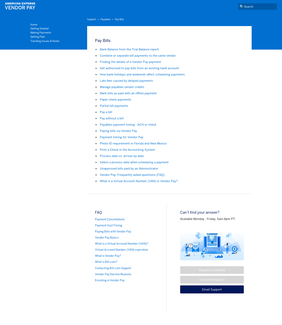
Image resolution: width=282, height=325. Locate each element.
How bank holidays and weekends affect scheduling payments (142, 74)
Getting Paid (37, 36)
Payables (105, 19)
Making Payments (40, 32)
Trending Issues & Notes (45, 41)
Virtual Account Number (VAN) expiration (121, 249)
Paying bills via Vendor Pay (118, 131)
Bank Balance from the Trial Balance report (129, 49)
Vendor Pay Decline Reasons (113, 274)
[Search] (257, 6)
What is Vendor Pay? (108, 256)
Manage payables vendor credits (122, 87)
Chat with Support (212, 279)
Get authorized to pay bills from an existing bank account (139, 68)
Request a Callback (212, 270)
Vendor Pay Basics (107, 237)
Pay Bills (119, 19)
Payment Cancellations (110, 219)
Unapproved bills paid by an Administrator (129, 168)
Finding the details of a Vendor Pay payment (130, 62)
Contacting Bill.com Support (113, 268)
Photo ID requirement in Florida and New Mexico (133, 143)
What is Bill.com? (106, 262)
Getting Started (39, 28)
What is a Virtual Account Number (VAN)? (121, 243)
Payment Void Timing (108, 225)
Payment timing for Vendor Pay (121, 137)
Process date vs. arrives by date (122, 156)
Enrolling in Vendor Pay (110, 280)
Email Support (212, 289)
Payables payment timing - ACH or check (128, 124)
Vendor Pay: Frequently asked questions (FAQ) (132, 175)
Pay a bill (106, 112)
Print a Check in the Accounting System (127, 150)
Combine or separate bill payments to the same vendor (138, 55)
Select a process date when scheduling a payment (134, 162)
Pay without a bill (112, 118)
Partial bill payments (114, 106)
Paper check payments (115, 99)
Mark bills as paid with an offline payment (128, 93)
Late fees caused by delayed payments (126, 81)
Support (91, 19)
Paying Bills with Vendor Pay (113, 231)
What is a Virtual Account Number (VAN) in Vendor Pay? (139, 181)
